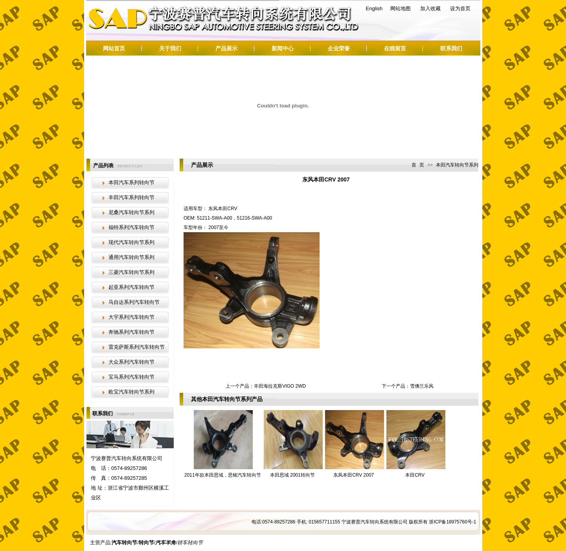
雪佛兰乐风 (422, 386)
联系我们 (451, 48)
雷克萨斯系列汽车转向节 (136, 347)
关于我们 (170, 48)
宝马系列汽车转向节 (131, 377)
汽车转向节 (168, 22)
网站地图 (400, 8)
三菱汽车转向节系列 (131, 272)
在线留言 (395, 48)
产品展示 (226, 48)
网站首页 (114, 48)
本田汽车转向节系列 (457, 165)
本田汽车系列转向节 (131, 182)
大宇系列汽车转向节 (131, 317)
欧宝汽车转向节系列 (131, 392)
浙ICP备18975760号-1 (452, 522)
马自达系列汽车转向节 (134, 302)
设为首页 (460, 8)
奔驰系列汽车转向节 (131, 332)
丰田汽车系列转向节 (131, 197)
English (374, 8)
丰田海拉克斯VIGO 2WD (280, 386)
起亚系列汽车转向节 (131, 287)
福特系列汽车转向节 (131, 227)
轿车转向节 (190, 542)
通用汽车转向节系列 (131, 257)
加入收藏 (430, 8)
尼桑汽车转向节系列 (131, 212)
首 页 (418, 165)
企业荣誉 (339, 48)
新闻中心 (283, 48)
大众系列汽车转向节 (131, 362)
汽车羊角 (165, 542)
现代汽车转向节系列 (131, 242)
